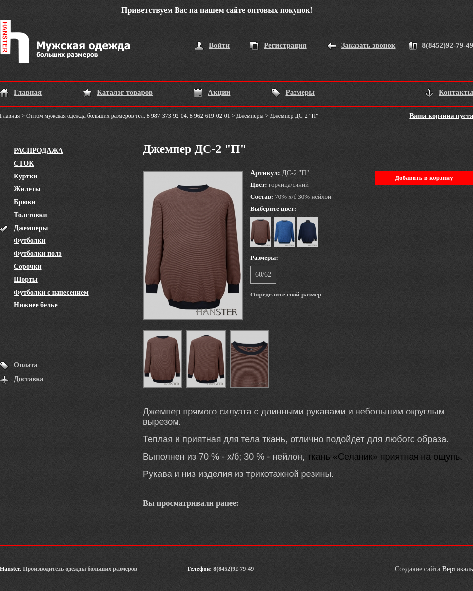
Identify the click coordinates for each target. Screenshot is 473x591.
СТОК (24, 163)
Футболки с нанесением (51, 292)
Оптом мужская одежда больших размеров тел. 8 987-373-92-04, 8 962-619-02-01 (128, 115)
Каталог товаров (125, 92)
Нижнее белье (36, 305)
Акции (219, 92)
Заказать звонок (368, 45)
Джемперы (250, 115)
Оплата (26, 365)
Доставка (28, 379)
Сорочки (28, 266)
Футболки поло (38, 253)
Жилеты (27, 189)
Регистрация (285, 45)
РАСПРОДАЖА (38, 150)
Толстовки (30, 215)
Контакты (456, 92)
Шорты (26, 279)
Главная (28, 92)
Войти (219, 45)
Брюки (25, 202)
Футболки (30, 240)
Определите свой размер (286, 294)
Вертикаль (457, 569)
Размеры (299, 92)
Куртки (25, 176)
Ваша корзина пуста (441, 115)
